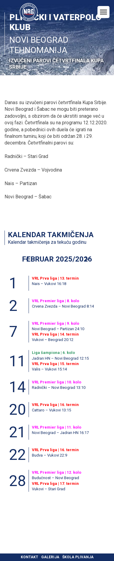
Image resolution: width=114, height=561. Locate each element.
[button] (86, 259)
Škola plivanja (78, 557)
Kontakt (29, 557)
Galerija (50, 557)
